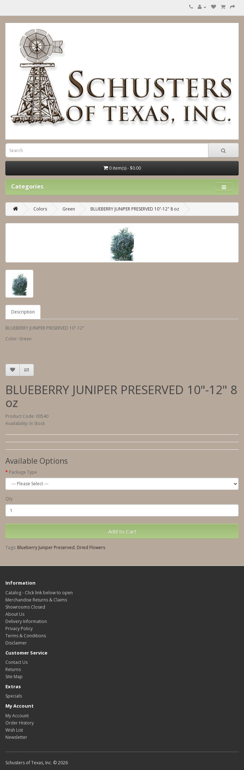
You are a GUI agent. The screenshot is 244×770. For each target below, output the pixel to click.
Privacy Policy (19, 628)
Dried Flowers (91, 547)
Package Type (23, 472)
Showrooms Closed (25, 607)
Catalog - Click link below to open (39, 593)
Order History (19, 723)
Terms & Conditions (25, 636)
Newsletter (16, 737)
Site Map (14, 677)
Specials (13, 696)
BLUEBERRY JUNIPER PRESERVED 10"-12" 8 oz (134, 209)
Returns (13, 669)
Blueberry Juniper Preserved (46, 547)
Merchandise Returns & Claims (36, 600)
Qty (9, 499)
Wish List (14, 730)
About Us (14, 614)
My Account (17, 716)
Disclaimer (16, 643)
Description (23, 312)
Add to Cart (122, 531)
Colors (40, 209)
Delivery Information (26, 621)
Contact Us (16, 662)
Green (68, 209)
